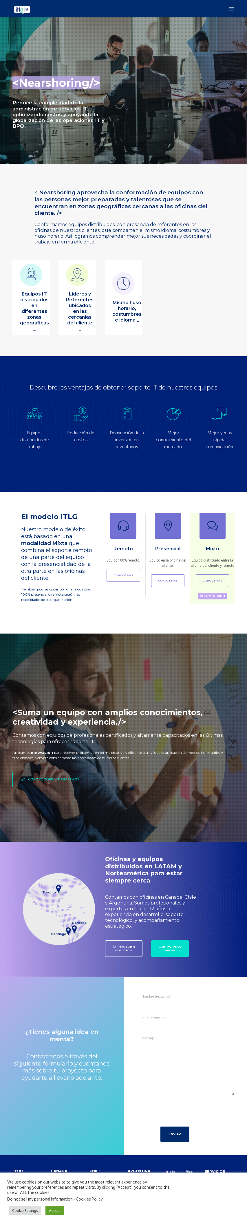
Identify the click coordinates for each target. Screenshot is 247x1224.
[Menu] (229, 8)
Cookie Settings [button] (25, 1211)
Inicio (170, 1171)
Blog (189, 1171)
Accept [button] (55, 1211)
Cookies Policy (89, 1199)
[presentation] (177, 1114)
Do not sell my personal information (40, 1199)
